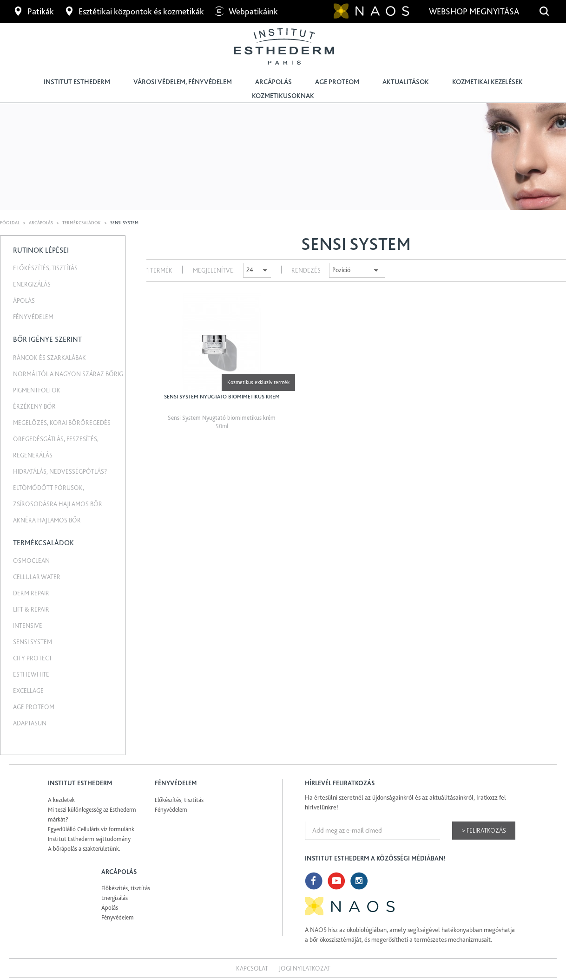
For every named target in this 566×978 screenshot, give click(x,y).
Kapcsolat (252, 968)
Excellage (28, 690)
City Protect (32, 658)
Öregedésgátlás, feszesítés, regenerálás (56, 447)
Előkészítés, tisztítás (45, 268)
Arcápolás (273, 82)
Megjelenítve (213, 270)
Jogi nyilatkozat (304, 968)
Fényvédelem (33, 316)
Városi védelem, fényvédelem (182, 82)
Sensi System (32, 641)
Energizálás (32, 284)
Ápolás (24, 300)
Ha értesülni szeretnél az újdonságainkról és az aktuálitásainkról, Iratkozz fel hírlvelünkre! (405, 802)
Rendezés (306, 270)
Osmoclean (31, 560)
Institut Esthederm (77, 82)
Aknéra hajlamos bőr (47, 520)
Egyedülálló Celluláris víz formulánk (91, 829)
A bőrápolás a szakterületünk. (84, 848)
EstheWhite (31, 674)
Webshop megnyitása (475, 11)
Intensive (27, 625)
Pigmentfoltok (36, 390)
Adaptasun (29, 723)
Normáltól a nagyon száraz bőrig (68, 374)
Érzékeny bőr (34, 406)
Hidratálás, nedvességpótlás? (60, 471)
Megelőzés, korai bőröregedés (62, 422)
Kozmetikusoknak (283, 95)
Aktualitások (405, 82)
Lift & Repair (31, 609)
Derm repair (31, 593)
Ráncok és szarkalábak (49, 357)
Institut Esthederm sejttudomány (89, 838)
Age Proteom (337, 82)
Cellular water (36, 576)
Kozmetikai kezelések (487, 82)
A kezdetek (61, 799)
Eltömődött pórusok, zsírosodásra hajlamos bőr (57, 496)
